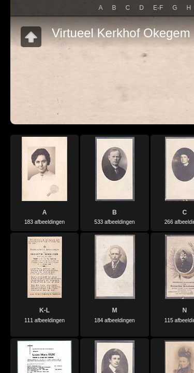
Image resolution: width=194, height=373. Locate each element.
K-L (44, 310)
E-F (158, 7)
